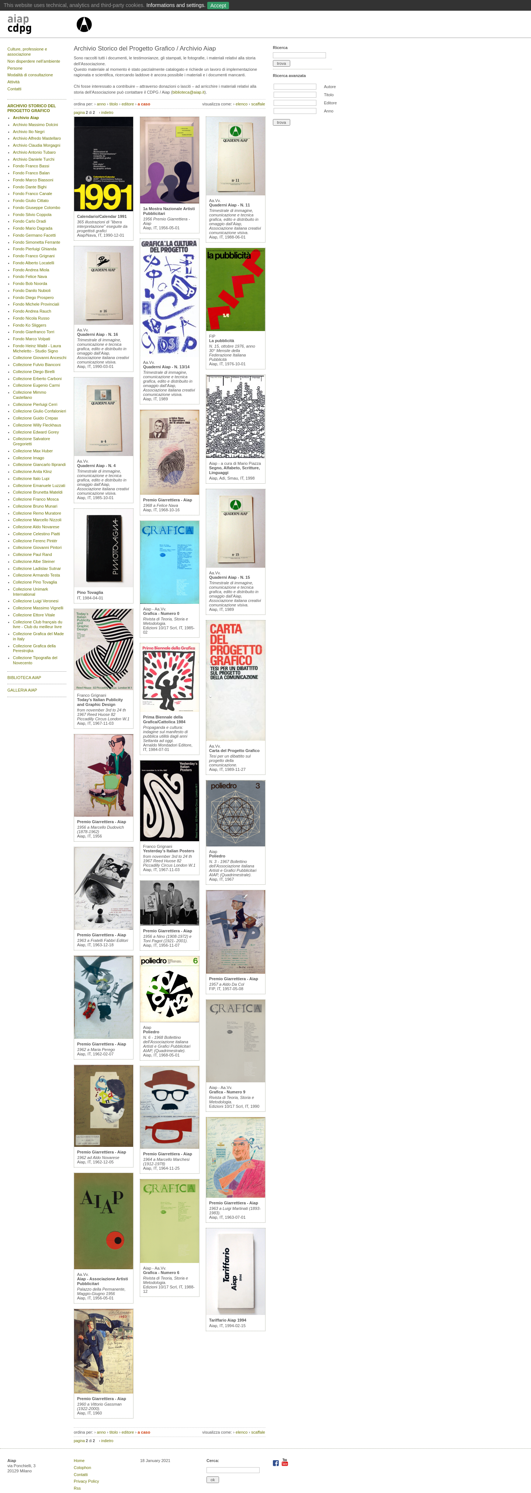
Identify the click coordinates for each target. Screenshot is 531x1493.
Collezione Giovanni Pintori (37, 547)
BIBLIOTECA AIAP (24, 677)
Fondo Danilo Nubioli (32, 290)
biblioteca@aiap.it (188, 92)
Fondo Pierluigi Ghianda (34, 249)
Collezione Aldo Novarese (36, 527)
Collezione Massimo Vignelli (38, 608)
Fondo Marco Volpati (31, 339)
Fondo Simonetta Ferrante (36, 242)
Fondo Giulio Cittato (31, 200)
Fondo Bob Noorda (30, 283)
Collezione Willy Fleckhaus (37, 425)
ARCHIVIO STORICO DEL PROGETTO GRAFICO (31, 108)
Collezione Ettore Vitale (34, 615)
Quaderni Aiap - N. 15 (229, 577)
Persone (14, 68)
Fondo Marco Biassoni (33, 180)
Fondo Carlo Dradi (29, 221)
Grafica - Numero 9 (227, 1092)
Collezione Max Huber (33, 451)
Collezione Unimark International (30, 591)
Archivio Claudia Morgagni (36, 145)
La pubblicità (221, 340)
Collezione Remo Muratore (37, 513)
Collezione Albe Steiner (34, 561)
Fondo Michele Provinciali (36, 304)
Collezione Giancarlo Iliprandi (39, 464)
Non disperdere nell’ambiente (33, 61)
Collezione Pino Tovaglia (35, 582)
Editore (330, 103)
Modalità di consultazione (30, 75)
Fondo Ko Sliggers (29, 325)
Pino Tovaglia (90, 592)
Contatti (14, 89)
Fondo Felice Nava (30, 276)
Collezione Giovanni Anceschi (39, 357)
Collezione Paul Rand (32, 554)
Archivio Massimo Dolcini (35, 124)
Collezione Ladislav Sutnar (37, 568)
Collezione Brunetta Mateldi (38, 492)
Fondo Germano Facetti (34, 235)
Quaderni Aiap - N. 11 (229, 205)
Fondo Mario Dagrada (32, 228)
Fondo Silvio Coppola (32, 214)
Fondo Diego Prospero (33, 297)
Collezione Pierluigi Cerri (35, 404)
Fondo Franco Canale (32, 193)
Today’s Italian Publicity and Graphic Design (100, 702)
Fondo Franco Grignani (34, 256)
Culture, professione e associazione (27, 51)
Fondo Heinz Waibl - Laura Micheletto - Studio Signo (37, 348)
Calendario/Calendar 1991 (102, 216)
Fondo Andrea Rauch (32, 311)
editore (128, 104)
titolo (114, 104)
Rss (77, 1488)
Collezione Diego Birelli (34, 371)
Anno (328, 111)
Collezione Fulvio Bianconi (36, 364)
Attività (13, 82)
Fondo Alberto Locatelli (33, 263)
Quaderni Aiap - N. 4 (96, 465)
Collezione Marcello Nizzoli (37, 520)
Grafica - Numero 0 (161, 613)
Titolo (329, 95)
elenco (241, 104)
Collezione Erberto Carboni (37, 378)
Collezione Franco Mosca (36, 499)
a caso (144, 104)
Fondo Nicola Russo (31, 318)
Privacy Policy (86, 1481)
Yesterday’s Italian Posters (168, 851)
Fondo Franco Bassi (31, 166)
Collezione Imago (28, 458)
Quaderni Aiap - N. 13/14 (166, 367)
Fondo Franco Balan (31, 173)
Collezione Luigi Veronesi (36, 601)
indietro (107, 113)
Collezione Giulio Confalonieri (39, 411)
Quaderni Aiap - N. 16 (97, 334)
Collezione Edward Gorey (36, 432)
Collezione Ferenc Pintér (35, 541)
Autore (330, 86)
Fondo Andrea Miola (31, 270)
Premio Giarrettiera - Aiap (101, 821)
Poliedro (151, 1032)
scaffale (258, 104)
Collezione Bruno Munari (35, 506)
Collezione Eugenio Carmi (36, 385)
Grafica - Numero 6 (161, 1272)
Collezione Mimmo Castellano (29, 395)
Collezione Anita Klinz (32, 471)
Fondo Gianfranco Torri (33, 332)
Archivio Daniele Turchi (34, 159)
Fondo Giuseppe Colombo (36, 207)
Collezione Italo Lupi (31, 478)
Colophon (82, 1467)
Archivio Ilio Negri (29, 131)
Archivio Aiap (26, 117)
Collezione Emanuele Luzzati (39, 485)
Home (79, 1460)
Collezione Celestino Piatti (36, 534)
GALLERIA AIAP (22, 690)
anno (101, 104)
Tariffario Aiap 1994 (227, 1320)
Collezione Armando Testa (36, 575)
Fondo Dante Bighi (29, 187)
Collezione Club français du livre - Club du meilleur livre (37, 624)
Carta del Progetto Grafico (234, 750)
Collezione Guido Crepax (35, 418)
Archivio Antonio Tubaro (34, 152)
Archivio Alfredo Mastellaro (37, 138)
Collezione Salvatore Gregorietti (31, 441)
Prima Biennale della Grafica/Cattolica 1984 (164, 719)
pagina (79, 113)
